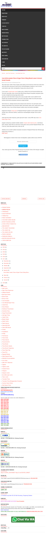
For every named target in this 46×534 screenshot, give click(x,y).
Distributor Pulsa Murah (7, 308)
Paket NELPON (6, 325)
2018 (3, 256)
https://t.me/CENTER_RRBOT (23, 472)
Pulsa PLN (4, 352)
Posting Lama (41, 198)
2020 (3, 251)
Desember (6, 261)
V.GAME (3, 62)
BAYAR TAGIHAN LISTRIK (8, 221)
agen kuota (4, 288)
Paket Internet (5, 323)
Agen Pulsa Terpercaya (7, 82)
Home (3, 10)
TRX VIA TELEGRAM (5, 49)
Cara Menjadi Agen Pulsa (15, 82)
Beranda (24, 198)
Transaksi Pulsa (6, 379)
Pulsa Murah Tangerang (8, 348)
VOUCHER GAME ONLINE (8, 219)
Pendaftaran (5, 331)
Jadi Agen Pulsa (6, 315)
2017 (3, 258)
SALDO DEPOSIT (6, 213)
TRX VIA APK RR (5, 42)
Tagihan (4, 364)
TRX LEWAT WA (5, 45)
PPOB (3, 333)
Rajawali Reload (6, 354)
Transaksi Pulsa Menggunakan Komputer (12, 381)
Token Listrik (5, 377)
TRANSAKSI (4, 19)
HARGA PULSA (4, 16)
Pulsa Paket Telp (6, 350)
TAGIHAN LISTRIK (5, 39)
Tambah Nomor (6, 368)
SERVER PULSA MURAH (8, 358)
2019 (3, 254)
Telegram (4, 370)
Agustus (6, 270)
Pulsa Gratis (5, 337)
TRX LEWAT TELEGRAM (8, 228)
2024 (3, 247)
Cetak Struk (5, 304)
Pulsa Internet (5, 339)
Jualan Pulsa (5, 317)
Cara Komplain (5, 300)
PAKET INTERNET (5, 29)
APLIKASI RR (33, 478)
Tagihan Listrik (5, 366)
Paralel (4, 329)
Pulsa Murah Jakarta (7, 346)
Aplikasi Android (6, 292)
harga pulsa (14, 110)
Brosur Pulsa (5, 298)
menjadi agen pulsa (12, 91)
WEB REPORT (4, 52)
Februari (6, 277)
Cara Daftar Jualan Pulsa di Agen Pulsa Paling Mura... (16, 272)
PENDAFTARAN (4, 13)
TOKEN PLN (4, 26)
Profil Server (5, 335)
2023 (3, 249)
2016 (3, 282)
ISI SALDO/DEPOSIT (5, 23)
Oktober (6, 265)
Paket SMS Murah (6, 327)
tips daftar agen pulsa (7, 374)
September (6, 268)
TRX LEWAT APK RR (7, 232)
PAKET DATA (5, 321)
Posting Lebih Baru (6, 198)
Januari (6, 280)
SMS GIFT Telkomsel (7, 362)
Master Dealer (5, 319)
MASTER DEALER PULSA (8, 238)
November (6, 263)
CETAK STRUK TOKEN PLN (9, 224)
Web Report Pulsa (6, 385)
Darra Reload (5, 306)
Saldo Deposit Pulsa (7, 356)
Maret (5, 275)
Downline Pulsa (6, 311)
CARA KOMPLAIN (6, 240)
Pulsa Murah (5, 344)
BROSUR (3, 65)
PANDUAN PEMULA (7, 236)
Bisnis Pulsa (5, 296)
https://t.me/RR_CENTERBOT (8, 472)
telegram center (6, 372)
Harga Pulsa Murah (6, 313)
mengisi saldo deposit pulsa (30, 122)
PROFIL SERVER (5, 55)
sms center (4, 360)
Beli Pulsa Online (6, 294)
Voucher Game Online (7, 383)
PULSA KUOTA (6, 342)
